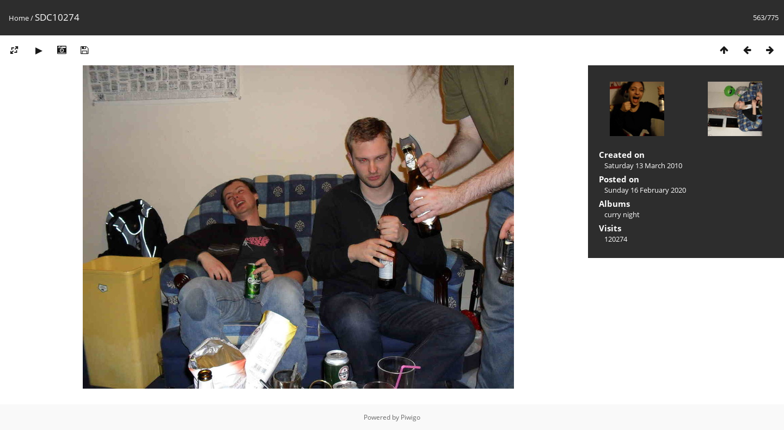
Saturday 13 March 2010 (643, 165)
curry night (622, 214)
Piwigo (410, 417)
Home (19, 18)
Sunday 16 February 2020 (645, 190)
